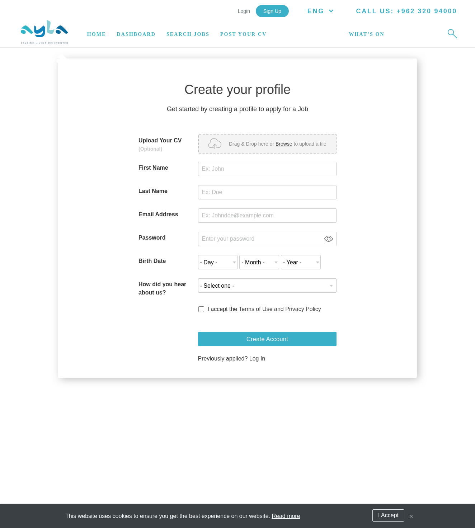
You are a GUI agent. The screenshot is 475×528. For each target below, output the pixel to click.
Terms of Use (255, 309)
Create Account (267, 339)
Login (244, 11)
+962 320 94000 (425, 11)
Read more (286, 516)
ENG (322, 11)
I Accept (388, 515)
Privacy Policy (303, 309)
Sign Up (272, 11)
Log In (257, 358)
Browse (284, 144)
